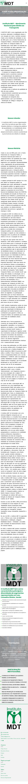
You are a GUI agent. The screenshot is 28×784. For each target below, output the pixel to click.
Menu (26, 3)
